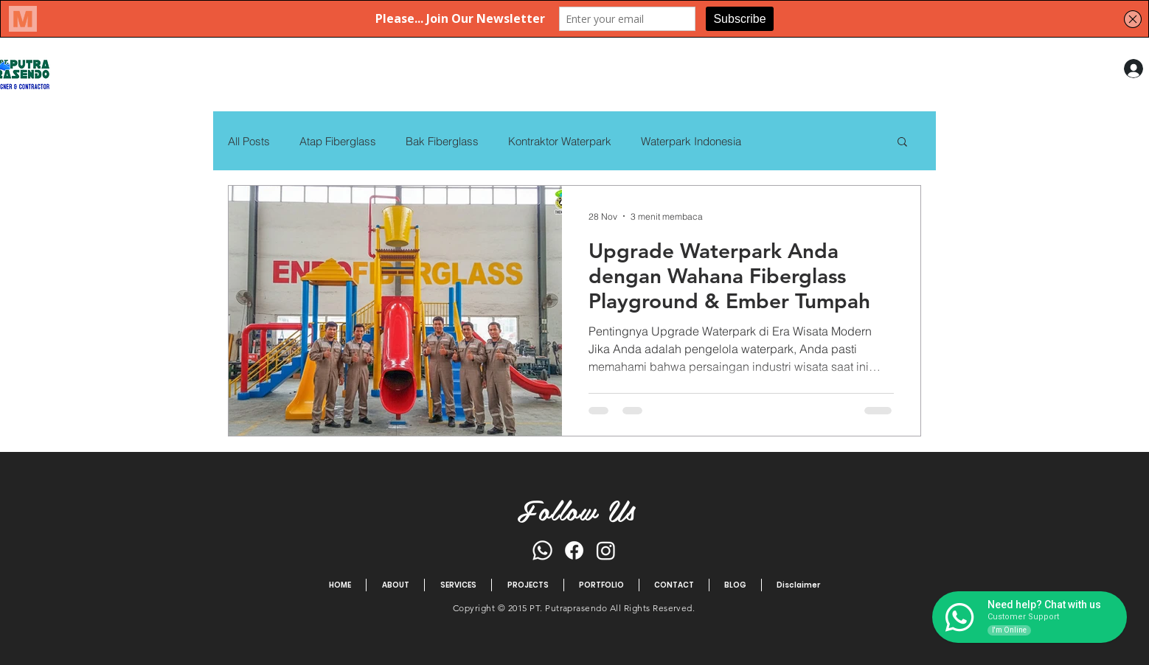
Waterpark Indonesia (691, 141)
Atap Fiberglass (337, 141)
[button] (902, 142)
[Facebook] (574, 550)
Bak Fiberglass (442, 141)
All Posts (249, 141)
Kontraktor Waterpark (559, 141)
